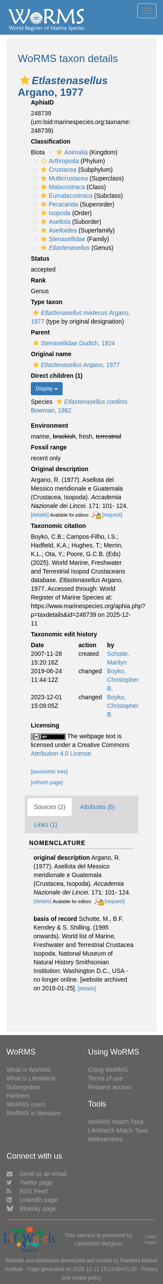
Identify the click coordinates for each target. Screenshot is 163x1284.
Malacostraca (62, 186)
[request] (112, 515)
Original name (51, 353)
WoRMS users (26, 1104)
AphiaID (42, 102)
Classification (50, 141)
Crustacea (58, 169)
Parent (40, 332)
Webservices (105, 1139)
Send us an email (37, 1173)
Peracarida (58, 204)
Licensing (45, 725)
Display (47, 389)
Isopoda (54, 213)
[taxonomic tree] (49, 772)
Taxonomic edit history (64, 634)
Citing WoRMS (108, 1069)
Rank (38, 280)
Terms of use (105, 1078)
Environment (49, 425)
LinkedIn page (32, 1199)
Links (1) (45, 824)
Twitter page (30, 1182)
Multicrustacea (63, 178)
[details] (40, 515)
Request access (110, 1087)
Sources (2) (49, 806)
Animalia (71, 152)
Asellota (54, 221)
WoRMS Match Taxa (115, 1121)
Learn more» (151, 1239)
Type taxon (47, 301)
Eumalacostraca (65, 195)
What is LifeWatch (31, 1078)
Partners (18, 1095)
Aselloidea (58, 230)
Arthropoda (59, 160)
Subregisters (24, 1087)
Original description (59, 468)
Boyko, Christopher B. (122, 680)
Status (40, 258)
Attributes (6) (97, 806)
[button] (25, 80)
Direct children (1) (57, 375)
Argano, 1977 (75, 364)
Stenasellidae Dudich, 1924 (73, 343)
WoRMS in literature (34, 1113)
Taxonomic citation (58, 525)
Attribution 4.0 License (61, 753)
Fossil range (49, 447)
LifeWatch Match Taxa (118, 1130)
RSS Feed (27, 1191)
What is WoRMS (29, 1069)
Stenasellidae (62, 239)
